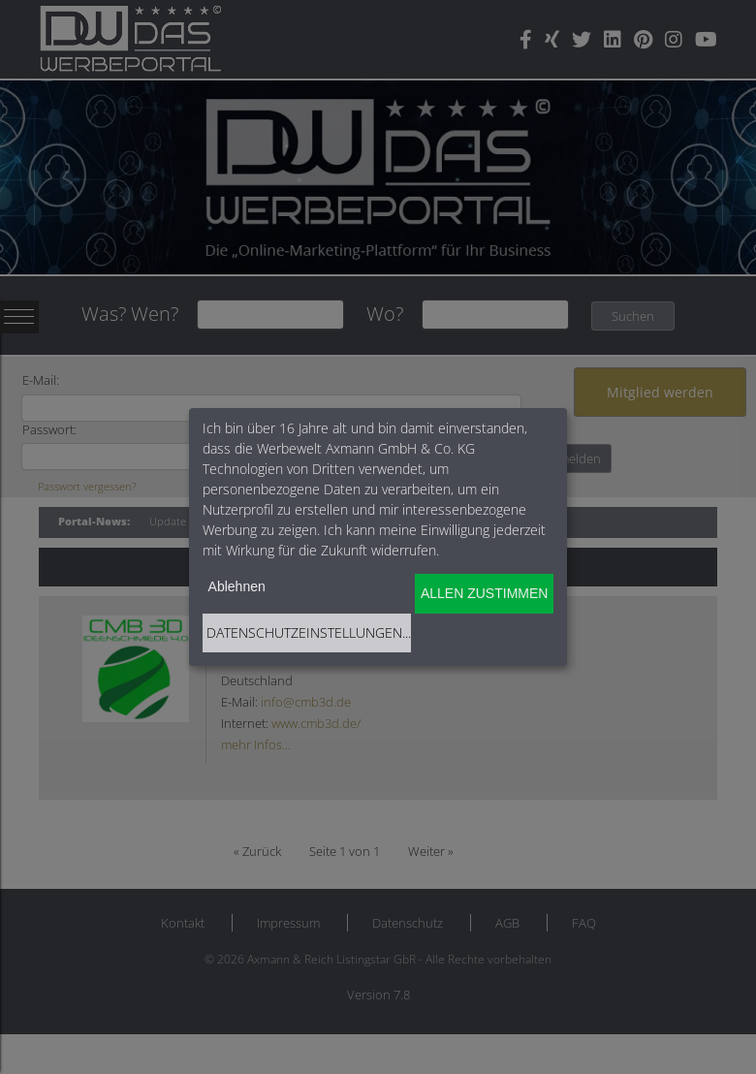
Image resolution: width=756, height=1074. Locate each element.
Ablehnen (237, 586)
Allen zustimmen (484, 593)
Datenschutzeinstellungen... (308, 632)
